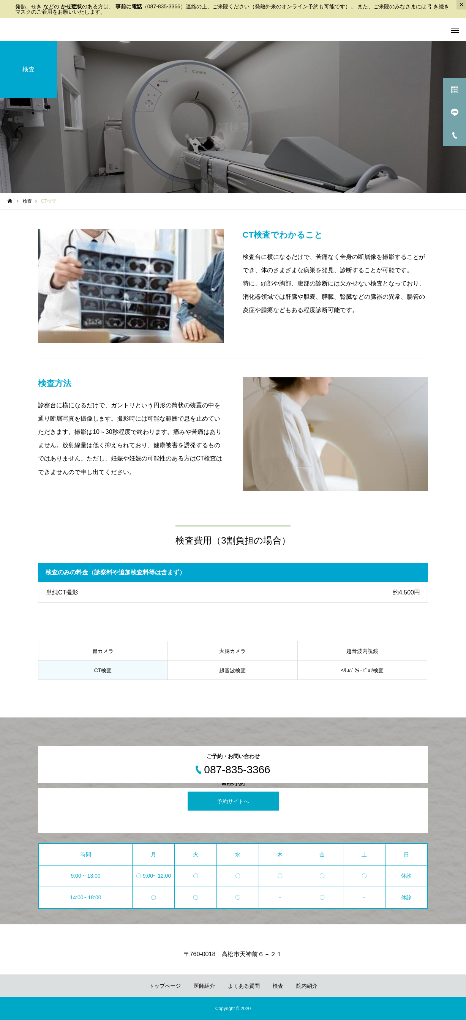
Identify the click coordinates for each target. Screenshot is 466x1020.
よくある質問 (244, 986)
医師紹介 (204, 986)
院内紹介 (307, 986)
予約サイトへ (233, 801)
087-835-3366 (163, 6)
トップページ (165, 986)
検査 (278, 986)
